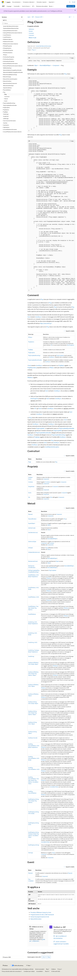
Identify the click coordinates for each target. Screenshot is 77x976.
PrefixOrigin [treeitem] (6, 114)
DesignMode (31, 486)
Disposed (30, 873)
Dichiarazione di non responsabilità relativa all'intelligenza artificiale (17, 969)
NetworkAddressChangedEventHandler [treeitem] (12, 70)
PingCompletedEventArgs (34, 355)
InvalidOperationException (52, 447)
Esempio (31, 31)
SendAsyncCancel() (32, 738)
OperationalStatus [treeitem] (7, 87)
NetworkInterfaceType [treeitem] (8, 85)
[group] (51, 105)
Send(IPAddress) (32, 614)
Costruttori (31, 35)
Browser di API (38, 17)
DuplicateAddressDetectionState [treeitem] (10, 28)
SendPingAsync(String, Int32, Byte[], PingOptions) (33, 800)
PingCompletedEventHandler (35, 360)
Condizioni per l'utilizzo (29, 971)
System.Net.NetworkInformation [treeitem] (10, 26)
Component (56, 65)
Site (29, 497)
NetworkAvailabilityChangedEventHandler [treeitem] (13, 72)
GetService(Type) (32, 541)
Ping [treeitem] (5, 94)
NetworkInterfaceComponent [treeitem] (10, 83)
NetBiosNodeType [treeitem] (7, 68)
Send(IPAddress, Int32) (33, 597)
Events (29, 492)
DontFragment (70, 345)
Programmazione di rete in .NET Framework (42, 914)
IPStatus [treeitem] (5, 54)
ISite (51, 497)
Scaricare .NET (70, 6)
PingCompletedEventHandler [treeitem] (10, 105)
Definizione (31, 29)
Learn (29, 17)
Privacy (59, 969)
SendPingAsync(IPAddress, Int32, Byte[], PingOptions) (33, 745)
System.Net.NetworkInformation (43, 46)
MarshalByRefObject (45, 65)
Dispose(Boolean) (32, 519)
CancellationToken (54, 787)
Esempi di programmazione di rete (39, 917)
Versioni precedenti (39, 969)
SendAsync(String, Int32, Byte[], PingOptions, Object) (32, 712)
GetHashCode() (31, 528)
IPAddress (30, 377)
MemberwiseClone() (33, 561)
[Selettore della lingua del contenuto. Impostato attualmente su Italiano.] (5, 965)
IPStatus (30, 337)
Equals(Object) (31, 523)
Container (30, 482)
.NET (33, 17)
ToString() (30, 852)
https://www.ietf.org (45, 323)
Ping (65, 74)
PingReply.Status (32, 367)
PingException (31, 352)
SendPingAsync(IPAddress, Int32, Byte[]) (33, 758)
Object (36, 65)
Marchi (46, 971)
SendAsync (39, 317)
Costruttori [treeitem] (7, 96)
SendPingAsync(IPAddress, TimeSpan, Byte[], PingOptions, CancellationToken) (33, 780)
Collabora (53, 969)
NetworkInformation (35, 919)
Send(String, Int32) (32, 642)
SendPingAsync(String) (33, 845)
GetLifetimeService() (33, 532)
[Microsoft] (3, 2)
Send (29, 317)
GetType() (30, 547)
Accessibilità (39, 971)
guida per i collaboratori (37, 940)
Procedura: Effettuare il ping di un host (40, 912)
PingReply (30, 349)
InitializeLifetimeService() (34, 552)
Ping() (29, 462)
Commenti (31, 33)
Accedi (73, 2)
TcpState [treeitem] (5, 123)
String (53, 852)
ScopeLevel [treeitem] (5, 116)
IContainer (47, 482)
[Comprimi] (22, 17)
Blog (47, 969)
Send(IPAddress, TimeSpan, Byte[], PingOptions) (33, 608)
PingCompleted (60, 355)
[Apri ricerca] (69, 2)
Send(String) (31, 656)
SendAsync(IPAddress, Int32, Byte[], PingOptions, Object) (33, 673)
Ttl (51, 345)
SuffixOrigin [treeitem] (6, 118)
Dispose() (30, 514)
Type (47, 547)
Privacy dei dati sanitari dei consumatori (11, 971)
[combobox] (13, 20)
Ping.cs (33, 50)
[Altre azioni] (73, 17)
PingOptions (31, 342)
